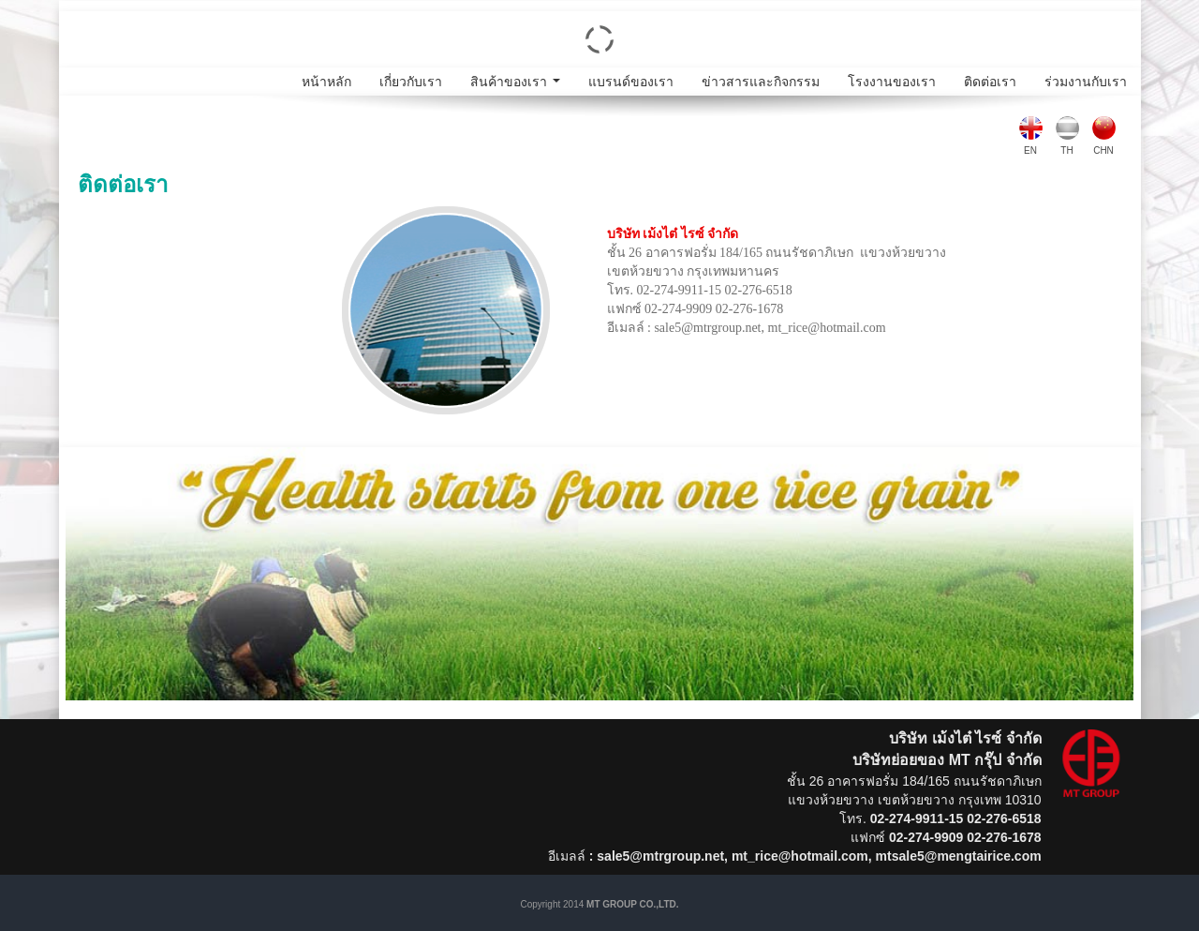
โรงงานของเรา (892, 81)
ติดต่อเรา (990, 81)
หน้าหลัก (326, 81)
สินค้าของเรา (519, 84)
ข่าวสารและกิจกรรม (761, 81)
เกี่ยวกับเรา (410, 81)
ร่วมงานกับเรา (1085, 81)
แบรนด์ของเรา (631, 81)
